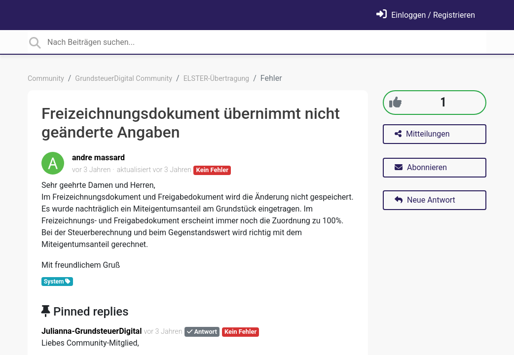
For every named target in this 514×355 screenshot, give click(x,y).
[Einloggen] (425, 15)
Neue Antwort (425, 200)
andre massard (98, 157)
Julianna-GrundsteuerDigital (91, 331)
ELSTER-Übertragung (217, 78)
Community (46, 78)
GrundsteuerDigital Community (123, 78)
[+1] (395, 102)
